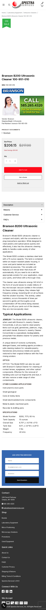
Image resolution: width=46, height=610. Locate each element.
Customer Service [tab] (11, 215)
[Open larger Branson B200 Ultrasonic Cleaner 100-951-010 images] (23, 50)
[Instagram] (7, 591)
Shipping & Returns (9, 571)
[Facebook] (3, 591)
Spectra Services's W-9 (10, 581)
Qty (5, 156)
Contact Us (6, 557)
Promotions (6, 537)
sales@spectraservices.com (14, 508)
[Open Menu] (3, 5)
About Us (5, 553)
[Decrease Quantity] (6, 161)
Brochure (7, 133)
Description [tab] (8, 205)
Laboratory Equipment (10, 523)
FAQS (4, 562)
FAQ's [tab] (6, 219)
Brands (4, 518)
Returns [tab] (7, 210)
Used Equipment (8, 541)
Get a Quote (23, 177)
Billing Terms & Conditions (11, 576)
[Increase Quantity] (15, 161)
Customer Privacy (8, 567)
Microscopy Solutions (10, 532)
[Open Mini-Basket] (42, 5)
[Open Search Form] (9, 5)
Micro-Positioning (8, 527)
